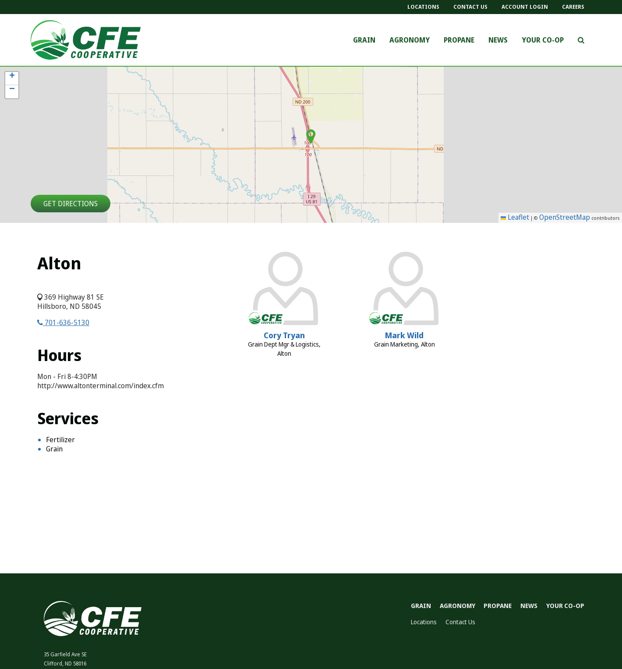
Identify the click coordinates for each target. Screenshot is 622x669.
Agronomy (409, 40)
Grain (364, 40)
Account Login (525, 7)
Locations (423, 7)
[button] (11, 78)
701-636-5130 (63, 322)
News (498, 40)
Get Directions (70, 203)
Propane (459, 40)
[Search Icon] (581, 40)
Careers (573, 7)
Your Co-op (543, 40)
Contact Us (470, 7)
